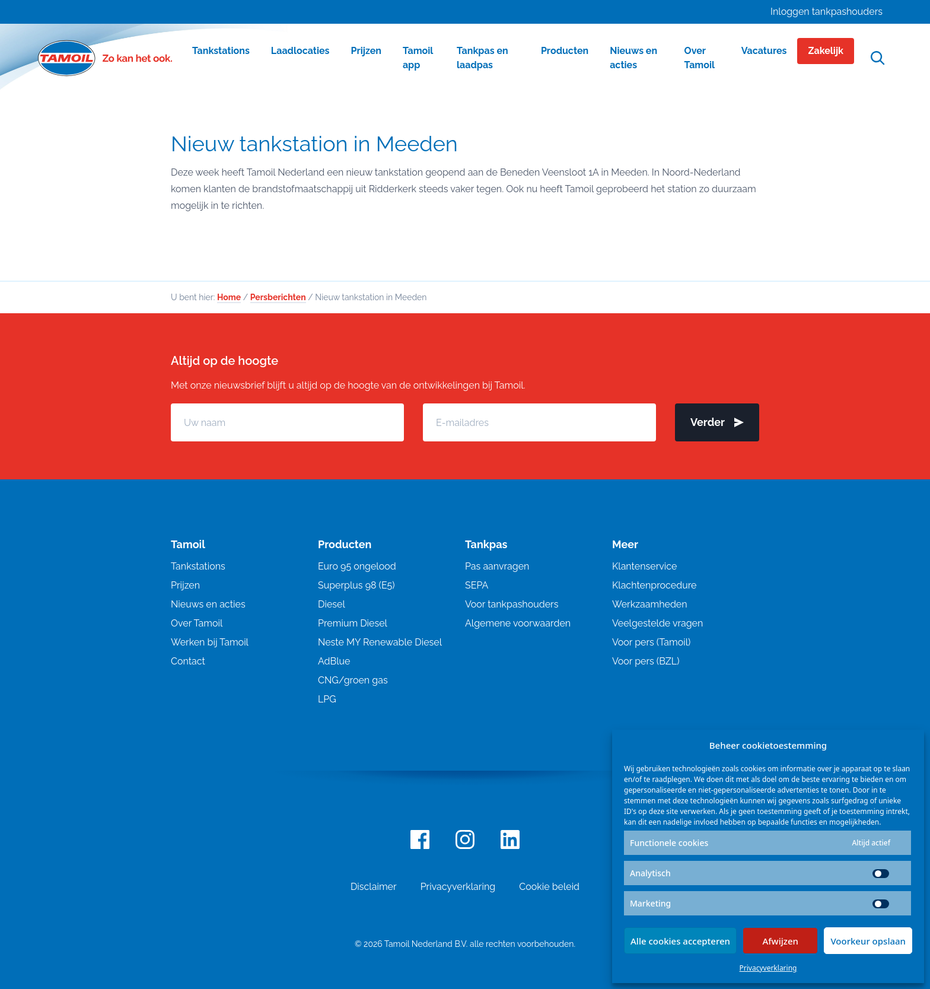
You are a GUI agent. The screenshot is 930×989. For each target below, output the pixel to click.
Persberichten (278, 297)
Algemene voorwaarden (518, 623)
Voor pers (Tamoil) (651, 642)
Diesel (331, 604)
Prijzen (185, 585)
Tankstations (198, 566)
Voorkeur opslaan (868, 941)
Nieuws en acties (208, 604)
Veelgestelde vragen (657, 623)
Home (229, 297)
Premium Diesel (352, 623)
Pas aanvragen (497, 566)
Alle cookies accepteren (680, 941)
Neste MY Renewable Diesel (380, 642)
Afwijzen (780, 941)
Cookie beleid (549, 886)
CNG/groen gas (353, 680)
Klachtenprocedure (654, 585)
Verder (717, 422)
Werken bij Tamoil (210, 642)
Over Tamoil (196, 623)
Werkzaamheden (649, 604)
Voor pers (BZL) (645, 661)
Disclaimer (374, 886)
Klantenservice (644, 566)
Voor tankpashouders (511, 604)
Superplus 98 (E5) (356, 585)
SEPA (476, 585)
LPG (327, 699)
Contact (188, 661)
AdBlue (334, 661)
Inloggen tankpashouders (826, 11)
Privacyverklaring (768, 968)
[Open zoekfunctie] (878, 58)
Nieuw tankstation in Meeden (314, 143)
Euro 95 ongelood (357, 566)
